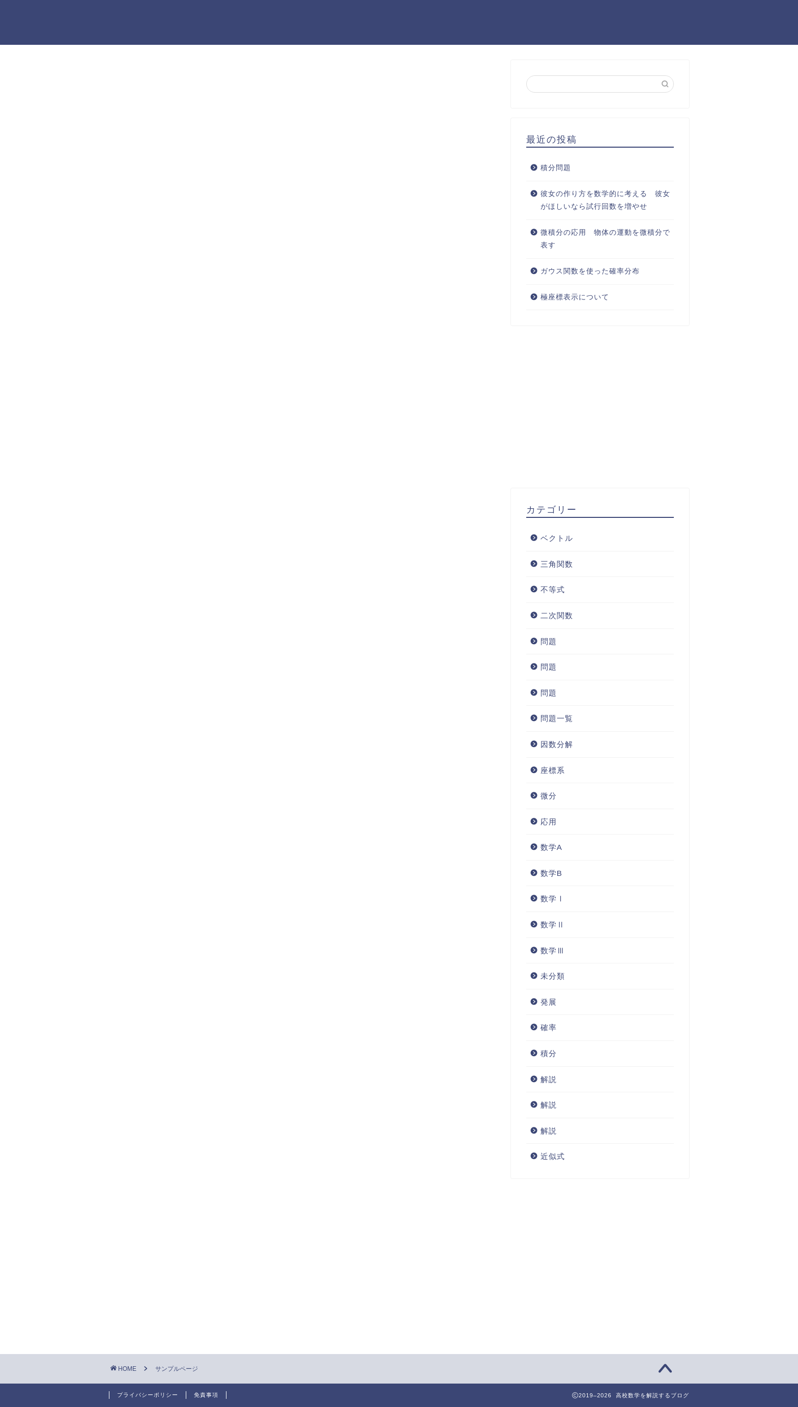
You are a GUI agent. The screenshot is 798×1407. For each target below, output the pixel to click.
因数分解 (556, 744)
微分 (548, 795)
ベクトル (556, 538)
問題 (548, 641)
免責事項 (206, 1395)
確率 (548, 1027)
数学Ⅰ (552, 899)
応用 (548, 821)
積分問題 (555, 168)
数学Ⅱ (552, 924)
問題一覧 (556, 718)
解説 (548, 1079)
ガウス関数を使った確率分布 (590, 271)
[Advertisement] (302, 216)
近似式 (552, 1156)
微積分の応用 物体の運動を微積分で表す (605, 239)
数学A (551, 847)
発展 (548, 1002)
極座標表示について (574, 297)
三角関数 (556, 564)
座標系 (552, 770)
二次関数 (556, 615)
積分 (548, 1053)
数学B (551, 873)
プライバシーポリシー (147, 1395)
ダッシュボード (323, 573)
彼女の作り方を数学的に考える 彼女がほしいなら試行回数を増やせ (605, 200)
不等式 (552, 589)
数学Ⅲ (552, 950)
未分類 (552, 976)
